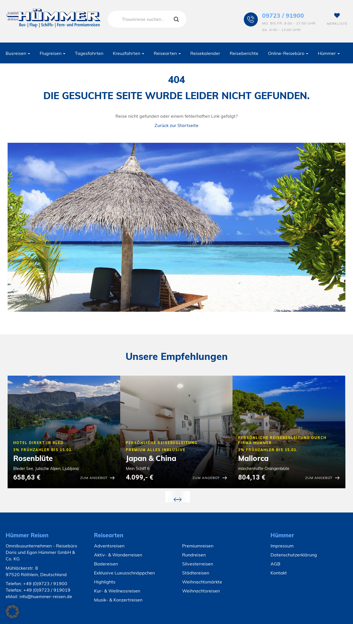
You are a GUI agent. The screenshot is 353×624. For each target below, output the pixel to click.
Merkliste (337, 19)
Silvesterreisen (197, 564)
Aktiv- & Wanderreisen (118, 555)
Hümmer (329, 53)
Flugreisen (52, 53)
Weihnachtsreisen (201, 591)
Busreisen (18, 53)
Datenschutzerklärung (294, 555)
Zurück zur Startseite (176, 125)
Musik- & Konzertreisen (118, 600)
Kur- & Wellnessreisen (117, 591)
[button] (12, 611)
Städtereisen (195, 573)
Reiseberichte (244, 53)
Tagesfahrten (89, 53)
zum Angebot (94, 478)
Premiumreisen (197, 546)
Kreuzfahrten (128, 53)
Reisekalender (205, 53)
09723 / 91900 (283, 15)
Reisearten (167, 53)
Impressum (282, 546)
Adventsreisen (109, 546)
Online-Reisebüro (288, 53)
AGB (275, 564)
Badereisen (106, 564)
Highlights (104, 582)
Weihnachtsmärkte (202, 582)
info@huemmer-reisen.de (45, 596)
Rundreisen (194, 555)
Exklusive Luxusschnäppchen (124, 573)
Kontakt (279, 573)
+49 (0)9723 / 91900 (45, 583)
